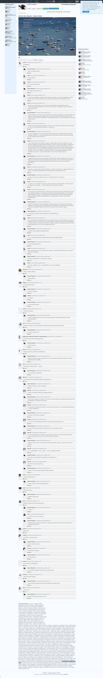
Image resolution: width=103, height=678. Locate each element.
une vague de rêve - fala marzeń (25, 655)
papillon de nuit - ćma (42, 626)
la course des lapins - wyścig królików (56, 636)
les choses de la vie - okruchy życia (56, 638)
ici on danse (44, 625)
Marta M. (25, 377)
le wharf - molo (37, 629)
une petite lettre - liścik (38, 655)
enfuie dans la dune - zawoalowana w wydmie (33, 616)
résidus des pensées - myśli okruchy (65, 651)
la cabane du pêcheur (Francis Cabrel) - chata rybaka (59, 626)
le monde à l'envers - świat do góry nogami (27, 648)
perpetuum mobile (35, 652)
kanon (25, 646)
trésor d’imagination (33, 633)
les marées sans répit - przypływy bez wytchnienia (38, 657)
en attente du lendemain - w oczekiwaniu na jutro (60, 629)
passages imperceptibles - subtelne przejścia (38, 636)
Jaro (24, 587)
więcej (41, 60)
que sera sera (47, 629)
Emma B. (25, 574)
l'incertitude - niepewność (34, 645)
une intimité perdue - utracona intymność (46, 648)
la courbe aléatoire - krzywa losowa (35, 609)
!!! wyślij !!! (35, 60)
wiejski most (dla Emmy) (23, 668)
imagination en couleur (23, 623)
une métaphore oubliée (48, 667)
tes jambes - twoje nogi (33, 646)
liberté (53, 646)
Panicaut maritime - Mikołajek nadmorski (35, 605)
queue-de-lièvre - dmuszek (50, 654)
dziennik (31, 2)
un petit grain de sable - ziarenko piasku (67, 625)
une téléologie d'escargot (69, 635)
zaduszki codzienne (22, 667)
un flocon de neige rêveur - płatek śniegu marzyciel (33, 639)
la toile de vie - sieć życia (58, 652)
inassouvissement (31, 665)
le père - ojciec (38, 625)
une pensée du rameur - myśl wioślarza (34, 661)
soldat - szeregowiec (61, 631)
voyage (40, 667)
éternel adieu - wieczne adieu (46, 652)
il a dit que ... (31, 603)
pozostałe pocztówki (59, 11)
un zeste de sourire (40, 665)
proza (31, 0)
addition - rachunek (70, 654)
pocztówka (36, 2)
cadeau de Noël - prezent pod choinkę (59, 645)
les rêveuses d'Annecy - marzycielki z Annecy (40, 642)
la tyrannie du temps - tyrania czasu (53, 641)
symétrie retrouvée (57, 633)
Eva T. (24, 323)
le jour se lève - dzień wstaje (62, 648)
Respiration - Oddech (23, 606)
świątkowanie (47, 665)
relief (42, 629)
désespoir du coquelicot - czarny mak (66, 662)
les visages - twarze (42, 646)
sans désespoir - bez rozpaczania (33, 612)
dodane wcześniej (51, 11)
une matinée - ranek (66, 664)
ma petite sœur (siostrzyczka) (40, 632)
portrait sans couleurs (23, 636)
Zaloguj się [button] (70, 1)
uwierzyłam (69, 665)
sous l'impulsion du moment (24, 644)
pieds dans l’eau (58, 632)
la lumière (73, 641)
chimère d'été (41, 633)
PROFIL (29, 8)
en (76, 1)
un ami (60, 646)
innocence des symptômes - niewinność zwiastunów (52, 635)
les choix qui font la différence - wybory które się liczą (61, 657)
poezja (27, 0)
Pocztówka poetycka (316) (53, 8)
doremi (24, 308)
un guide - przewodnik (45, 645)
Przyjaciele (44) (39, 8)
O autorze (33, 8)
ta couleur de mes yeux (52, 651)
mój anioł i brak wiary (57, 667)
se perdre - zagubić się (31, 658)
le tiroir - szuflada (32, 623)
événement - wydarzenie (52, 625)
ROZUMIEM (86, 11)
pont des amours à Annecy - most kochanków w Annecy (63, 642)
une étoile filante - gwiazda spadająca (44, 664)
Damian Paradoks (31, 69)
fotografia (36, 0)
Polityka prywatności (52, 672)
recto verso (31, 625)
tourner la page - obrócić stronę (51, 659)
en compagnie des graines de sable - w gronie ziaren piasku (45, 649)
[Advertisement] (10, 70)
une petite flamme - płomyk (32, 613)
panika (24, 528)
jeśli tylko (25, 269)
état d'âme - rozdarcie (57, 664)
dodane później (66, 11)
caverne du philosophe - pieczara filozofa (60, 628)
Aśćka (24, 62)
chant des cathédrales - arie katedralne (31, 635)
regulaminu (66, 674)
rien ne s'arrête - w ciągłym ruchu (51, 644)
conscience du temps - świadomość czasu (32, 631)
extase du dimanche (46, 628)
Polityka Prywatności (91, 9)
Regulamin (45, 672)
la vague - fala (41, 622)
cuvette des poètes (49, 633)
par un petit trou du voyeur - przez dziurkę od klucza (37, 638)
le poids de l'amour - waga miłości (49, 631)
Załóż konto (60, 1)
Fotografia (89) (45, 8)
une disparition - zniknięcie (50, 639)
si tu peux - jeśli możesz (41, 651)
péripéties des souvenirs (69, 652)
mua (24, 501)
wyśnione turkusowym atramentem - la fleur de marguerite (31, 654)
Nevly (24, 349)
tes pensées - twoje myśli (32, 622)
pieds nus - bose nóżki (23, 626)
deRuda (24, 282)
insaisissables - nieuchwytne (69, 646)
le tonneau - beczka (33, 626)
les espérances (25, 625)
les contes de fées (63, 665)
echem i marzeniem (66, 641)
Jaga (24, 487)
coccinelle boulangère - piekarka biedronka (34, 659)
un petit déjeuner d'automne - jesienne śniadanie (53, 655)
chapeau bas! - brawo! (61, 654)
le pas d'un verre (51, 632)
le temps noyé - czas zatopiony (35, 628)
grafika (27, 2)
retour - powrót (30, 621)
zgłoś (24, 66)
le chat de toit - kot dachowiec (37, 644)
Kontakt (58, 672)
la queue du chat (54, 665)
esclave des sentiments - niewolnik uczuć (52, 661)
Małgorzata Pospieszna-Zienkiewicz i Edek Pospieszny (35, 336)
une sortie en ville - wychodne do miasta (45, 658)
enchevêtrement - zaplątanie (24, 652)
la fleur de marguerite (59, 658)
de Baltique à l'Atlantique (33, 667)
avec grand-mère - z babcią (24, 642)
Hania (24, 474)
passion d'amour (22, 658)
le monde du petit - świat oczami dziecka (34, 618)
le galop (57, 646)
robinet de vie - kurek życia (68, 667)
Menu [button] (43, 1)
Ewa (24, 364)
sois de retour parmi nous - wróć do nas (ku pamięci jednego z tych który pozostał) (39, 662)
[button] (77, 1)
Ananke (24, 535)
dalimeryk (49, 646)
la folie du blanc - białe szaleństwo (63, 639)
